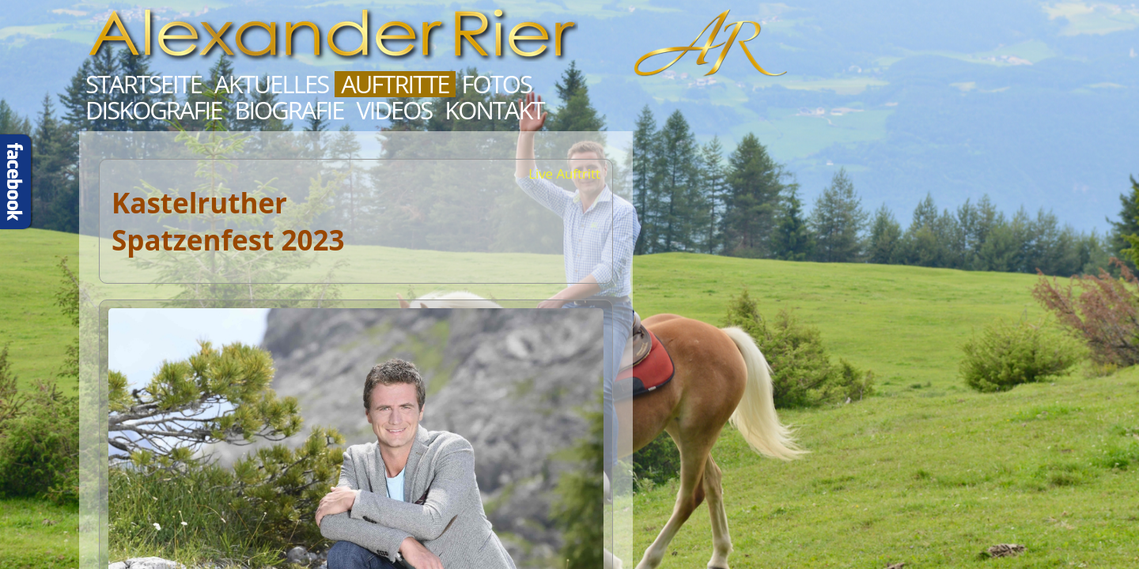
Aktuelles (271, 84)
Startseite (143, 84)
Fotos (497, 84)
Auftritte (394, 84)
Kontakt (494, 110)
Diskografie (153, 110)
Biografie (288, 110)
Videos (394, 110)
